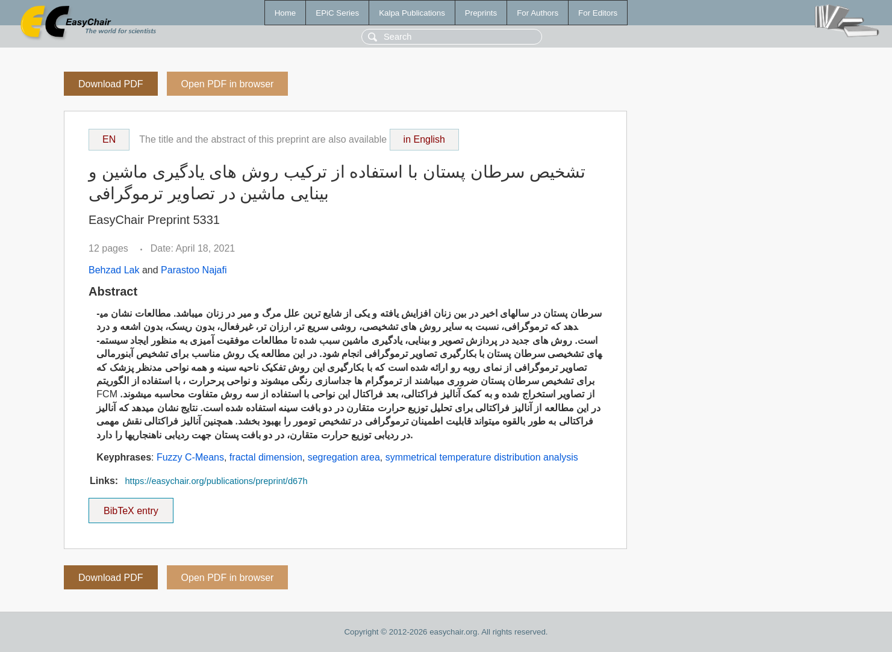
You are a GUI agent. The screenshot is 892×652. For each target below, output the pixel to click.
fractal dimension (265, 457)
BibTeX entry (131, 507)
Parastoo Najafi (193, 270)
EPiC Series (337, 12)
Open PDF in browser (227, 84)
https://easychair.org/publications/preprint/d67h (216, 481)
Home (285, 12)
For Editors (597, 12)
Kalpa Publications (412, 12)
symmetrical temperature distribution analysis (481, 457)
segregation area (344, 457)
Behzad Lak (114, 270)
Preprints (481, 12)
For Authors (537, 12)
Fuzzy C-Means (190, 457)
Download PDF (110, 84)
